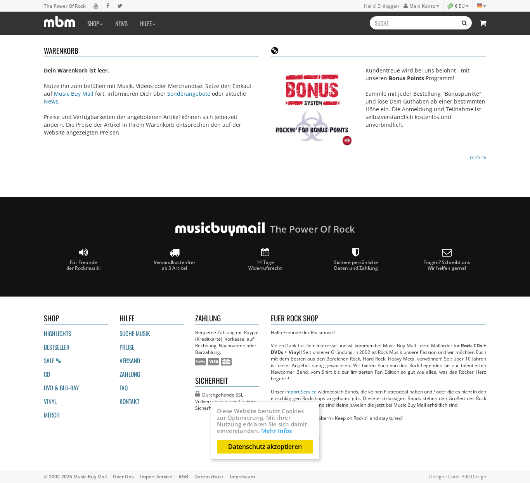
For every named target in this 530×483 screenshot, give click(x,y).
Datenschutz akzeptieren (265, 446)
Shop (95, 23)
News (121, 23)
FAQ (124, 387)
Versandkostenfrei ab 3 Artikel (174, 259)
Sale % (52, 360)
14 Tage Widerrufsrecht (265, 259)
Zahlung (130, 374)
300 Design (474, 476)
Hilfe (148, 23)
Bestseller (56, 347)
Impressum (242, 476)
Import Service (301, 391)
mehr (478, 157)
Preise (127, 347)
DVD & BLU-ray (61, 387)
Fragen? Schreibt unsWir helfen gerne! (446, 259)
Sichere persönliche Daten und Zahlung (356, 259)
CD (47, 374)
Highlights (57, 333)
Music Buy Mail (74, 93)
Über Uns (123, 476)
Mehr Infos (276, 431)
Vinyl (50, 401)
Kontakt (129, 401)
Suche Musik (135, 333)
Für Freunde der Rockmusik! (83, 259)
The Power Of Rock (65, 6)
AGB (183, 476)
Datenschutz (208, 476)
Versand (130, 360)
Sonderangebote (188, 93)
